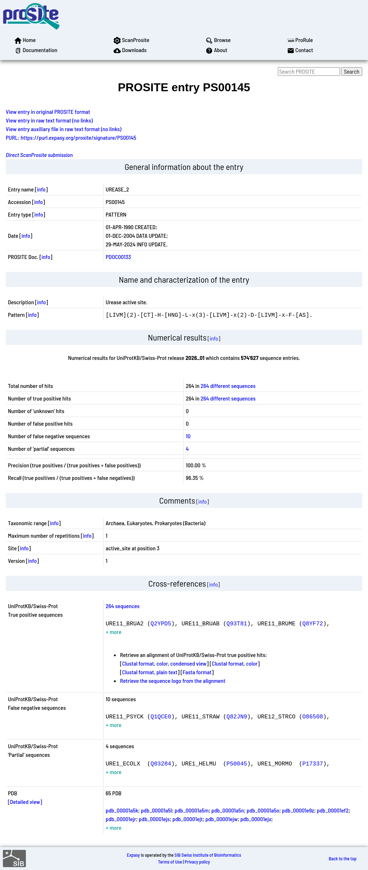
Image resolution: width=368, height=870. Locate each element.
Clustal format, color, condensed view (164, 663)
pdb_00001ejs (154, 818)
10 (188, 435)
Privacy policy (197, 862)
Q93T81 (236, 623)
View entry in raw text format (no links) (49, 120)
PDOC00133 (118, 256)
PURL (12, 137)
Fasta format (197, 671)
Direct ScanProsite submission (39, 154)
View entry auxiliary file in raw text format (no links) (63, 128)
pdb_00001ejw (222, 818)
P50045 (236, 763)
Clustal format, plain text (150, 671)
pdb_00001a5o (263, 810)
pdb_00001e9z (298, 810)
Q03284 (161, 763)
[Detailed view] (25, 801)
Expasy (133, 855)
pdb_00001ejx (255, 818)
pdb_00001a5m (192, 810)
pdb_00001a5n (227, 810)
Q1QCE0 (161, 716)
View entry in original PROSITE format (48, 111)
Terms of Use (170, 862)
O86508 (312, 716)
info (41, 189)
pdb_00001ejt (187, 818)
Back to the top (342, 858)
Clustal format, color (235, 663)
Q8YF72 (312, 623)
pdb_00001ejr (121, 818)
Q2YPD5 (161, 623)
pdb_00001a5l (156, 810)
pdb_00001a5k (122, 810)
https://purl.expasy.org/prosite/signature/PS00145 (79, 137)
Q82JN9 (236, 716)
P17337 (312, 763)
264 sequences (122, 605)
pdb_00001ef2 (333, 810)
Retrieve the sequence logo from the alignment (172, 680)
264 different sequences (228, 385)
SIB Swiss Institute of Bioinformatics (208, 855)
